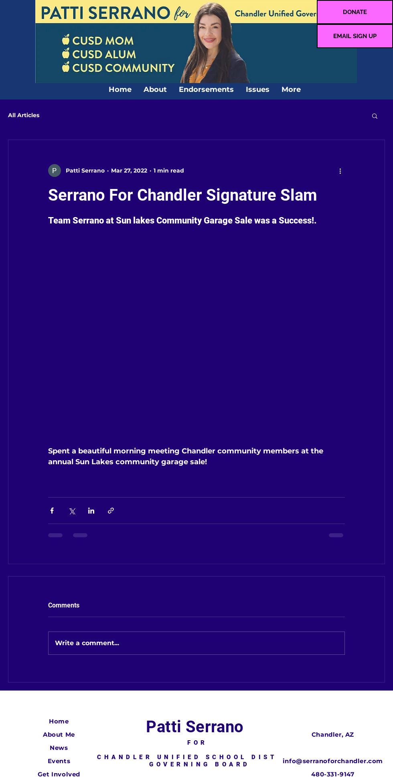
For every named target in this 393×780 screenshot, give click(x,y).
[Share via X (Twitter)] (71, 510)
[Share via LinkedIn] (91, 510)
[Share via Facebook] (52, 510)
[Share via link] (111, 510)
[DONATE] (355, 12)
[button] (375, 115)
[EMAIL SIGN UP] (355, 36)
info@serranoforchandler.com (333, 761)
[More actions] (340, 170)
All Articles (23, 115)
